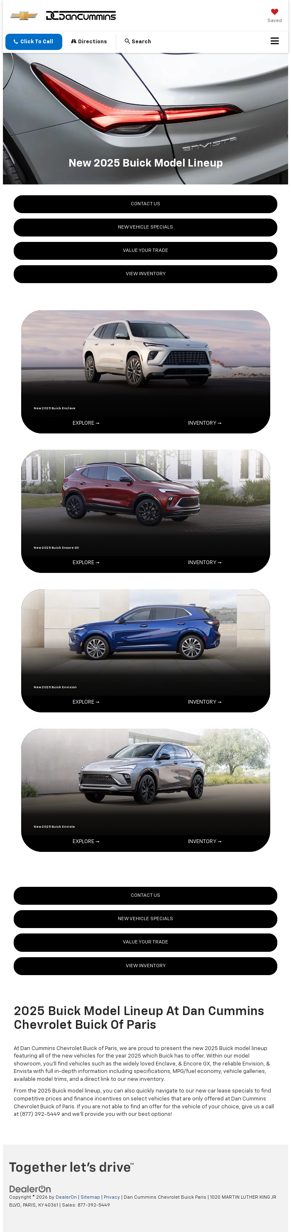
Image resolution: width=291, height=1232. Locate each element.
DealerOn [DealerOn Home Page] (66, 1197)
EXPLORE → (86, 423)
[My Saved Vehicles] (274, 16)
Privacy (112, 1197)
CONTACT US (145, 204)
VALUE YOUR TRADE (145, 250)
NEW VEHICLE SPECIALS (145, 227)
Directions (89, 41)
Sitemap (90, 1197)
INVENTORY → (205, 423)
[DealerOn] (30, 1189)
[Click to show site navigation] (275, 42)
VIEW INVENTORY (146, 273)
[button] (33, 42)
